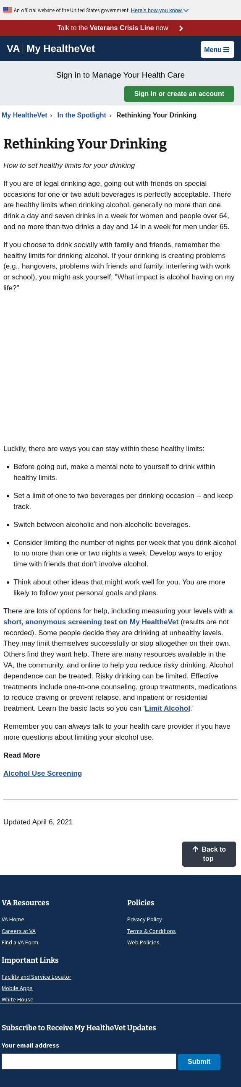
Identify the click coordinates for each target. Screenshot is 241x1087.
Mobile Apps (17, 988)
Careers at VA (19, 931)
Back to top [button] (209, 854)
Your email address (30, 1045)
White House (18, 999)
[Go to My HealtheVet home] (60, 49)
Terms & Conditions (151, 931)
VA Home (13, 919)
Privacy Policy (144, 919)
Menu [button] (216, 49)
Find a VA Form (20, 942)
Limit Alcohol (167, 708)
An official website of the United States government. (72, 10)
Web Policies (143, 942)
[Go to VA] (15, 48)
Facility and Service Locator (36, 976)
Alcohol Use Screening (42, 773)
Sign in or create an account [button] (179, 93)
